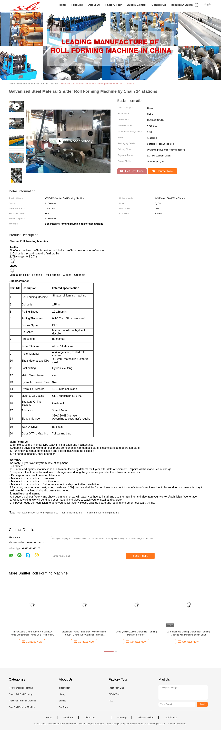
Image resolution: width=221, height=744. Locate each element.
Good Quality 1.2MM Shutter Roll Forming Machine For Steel (136, 633)
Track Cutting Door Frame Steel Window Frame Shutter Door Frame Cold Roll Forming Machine (32, 633)
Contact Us (159, 4)
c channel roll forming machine (103, 512)
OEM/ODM (114, 694)
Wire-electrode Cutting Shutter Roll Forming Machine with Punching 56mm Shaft (188, 633)
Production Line (116, 688)
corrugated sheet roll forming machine (37, 512)
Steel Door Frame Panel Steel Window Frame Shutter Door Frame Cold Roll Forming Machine (84, 633)
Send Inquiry (140, 555)
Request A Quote (182, 4)
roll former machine (72, 512)
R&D (111, 700)
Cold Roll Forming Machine (22, 707)
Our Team (63, 707)
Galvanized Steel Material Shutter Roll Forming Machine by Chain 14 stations (96, 83)
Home (62, 4)
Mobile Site (171, 717)
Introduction (64, 688)
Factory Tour (113, 4)
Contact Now (162, 171)
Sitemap (122, 717)
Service (62, 700)
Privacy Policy (145, 717)
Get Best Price (132, 171)
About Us (94, 4)
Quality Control (136, 4)
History (62, 694)
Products (77, 4)
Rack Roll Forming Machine (22, 700)
